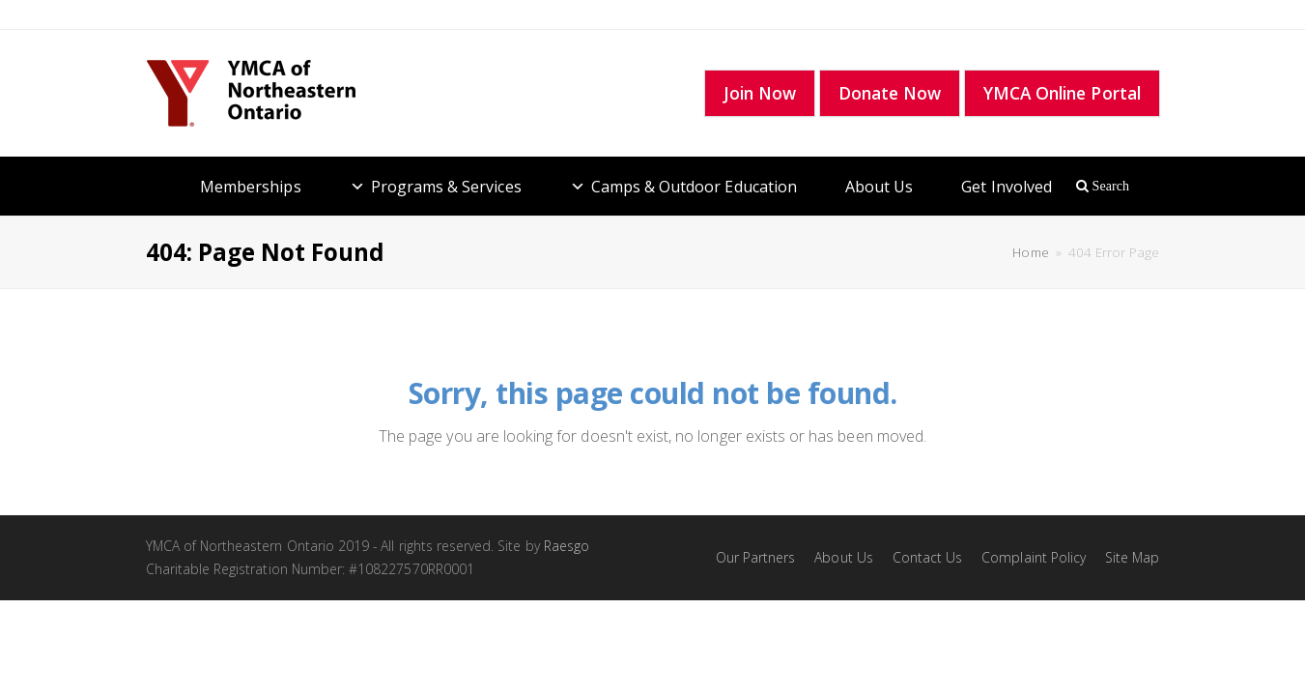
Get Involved (1006, 186)
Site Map (1132, 557)
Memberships (250, 186)
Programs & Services (446, 186)
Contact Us (928, 557)
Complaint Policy (1033, 557)
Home (1030, 252)
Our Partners (756, 557)
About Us (879, 186)
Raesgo (566, 545)
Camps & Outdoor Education (694, 186)
